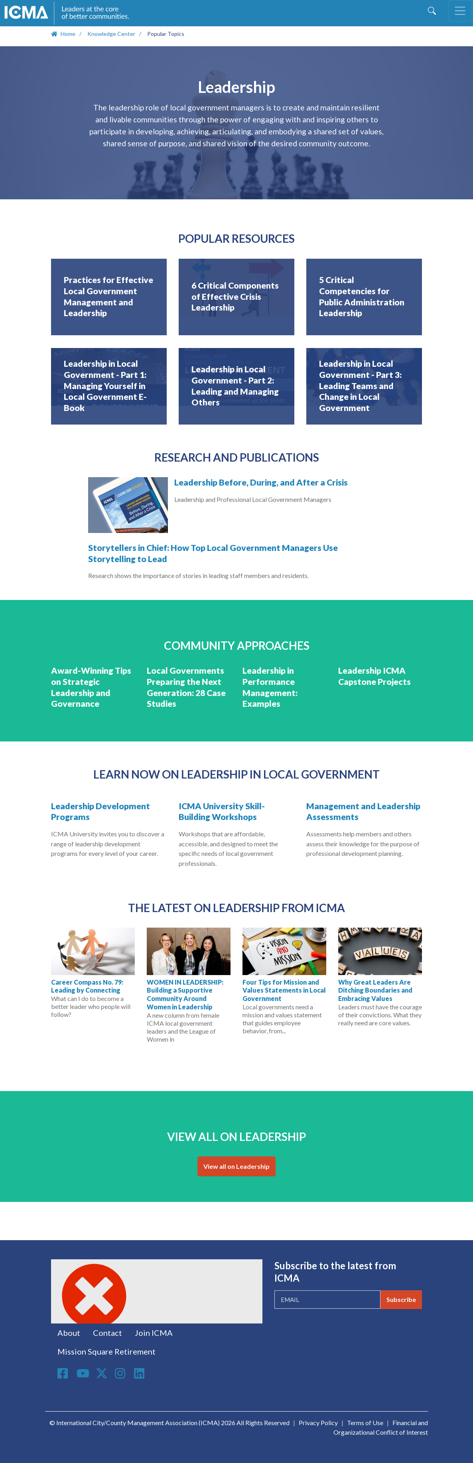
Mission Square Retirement (106, 1351)
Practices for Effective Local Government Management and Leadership (108, 296)
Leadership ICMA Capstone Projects (374, 676)
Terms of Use (365, 1422)
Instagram (121, 1373)
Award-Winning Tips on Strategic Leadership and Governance (91, 687)
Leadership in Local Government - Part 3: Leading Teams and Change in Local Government (360, 385)
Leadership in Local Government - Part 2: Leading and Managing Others (235, 385)
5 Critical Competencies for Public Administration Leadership (361, 296)
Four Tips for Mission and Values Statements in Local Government (284, 990)
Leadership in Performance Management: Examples (270, 687)
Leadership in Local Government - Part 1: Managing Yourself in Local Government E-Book (105, 385)
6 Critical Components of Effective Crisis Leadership (235, 296)
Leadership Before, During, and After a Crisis (261, 482)
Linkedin (140, 1373)
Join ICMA (154, 1332)
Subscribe (401, 1299)
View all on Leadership (236, 1166)
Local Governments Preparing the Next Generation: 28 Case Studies (186, 687)
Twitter (102, 1373)
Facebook (63, 1373)
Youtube (83, 1374)
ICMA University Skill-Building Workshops (222, 811)
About (68, 1332)
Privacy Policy (318, 1422)
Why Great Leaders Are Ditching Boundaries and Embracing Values (375, 990)
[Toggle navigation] (460, 11)
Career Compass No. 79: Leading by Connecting (87, 986)
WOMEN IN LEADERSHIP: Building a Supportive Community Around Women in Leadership (185, 994)
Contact (107, 1332)
